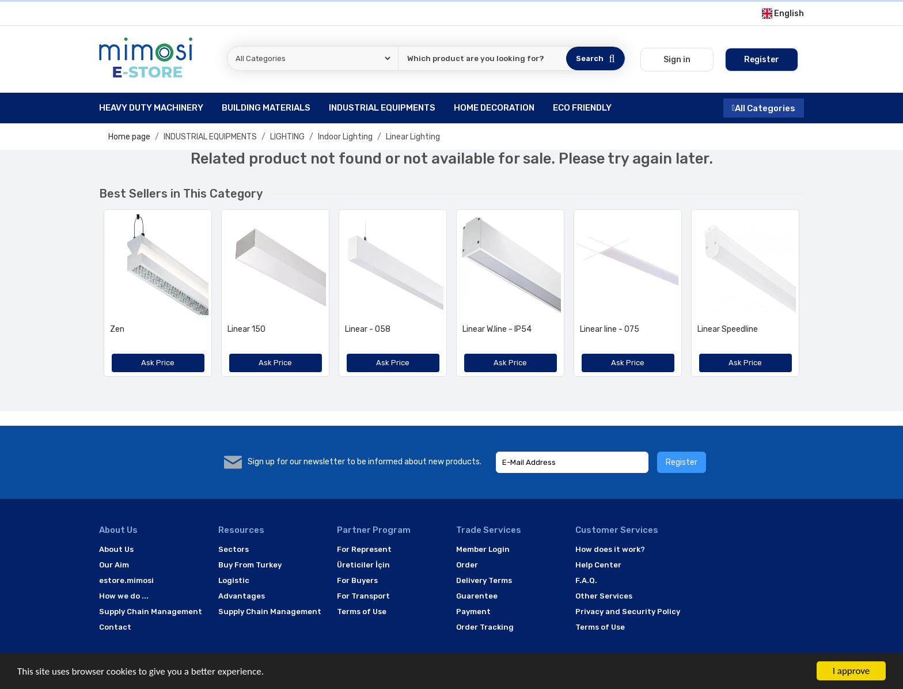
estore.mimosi (126, 580)
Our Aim (114, 565)
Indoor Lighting (345, 137)
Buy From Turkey (250, 565)
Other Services (603, 596)
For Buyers (357, 580)
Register (681, 462)
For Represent (364, 549)
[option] (158, 297)
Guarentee (477, 596)
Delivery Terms (484, 580)
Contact (115, 627)
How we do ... (124, 596)
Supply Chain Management (150, 611)
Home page (129, 137)
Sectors (233, 549)
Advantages (241, 596)
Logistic (233, 580)
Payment (473, 611)
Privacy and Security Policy (627, 611)
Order (467, 565)
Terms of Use (361, 611)
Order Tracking (485, 627)
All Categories (763, 108)
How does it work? (610, 549)
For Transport (363, 596)
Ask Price (157, 362)
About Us (116, 549)
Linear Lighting (413, 137)
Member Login (483, 549)
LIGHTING (287, 137)
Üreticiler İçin (363, 565)
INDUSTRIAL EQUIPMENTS (210, 137)
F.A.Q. (586, 580)
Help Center (598, 565)
